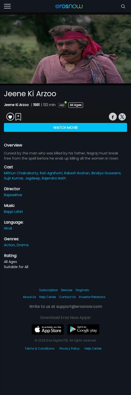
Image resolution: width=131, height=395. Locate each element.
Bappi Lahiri (13, 211)
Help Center (47, 297)
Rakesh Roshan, (77, 173)
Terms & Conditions (40, 348)
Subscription (48, 290)
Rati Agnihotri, (52, 173)
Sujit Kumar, (14, 178)
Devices (67, 290)
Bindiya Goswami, (106, 173)
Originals (82, 290)
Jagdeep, (33, 178)
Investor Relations (92, 297)
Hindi (8, 228)
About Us (29, 297)
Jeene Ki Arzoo (17, 104)
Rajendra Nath (54, 178)
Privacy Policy (69, 348)
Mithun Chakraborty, (22, 173)
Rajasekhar (13, 194)
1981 (36, 104)
